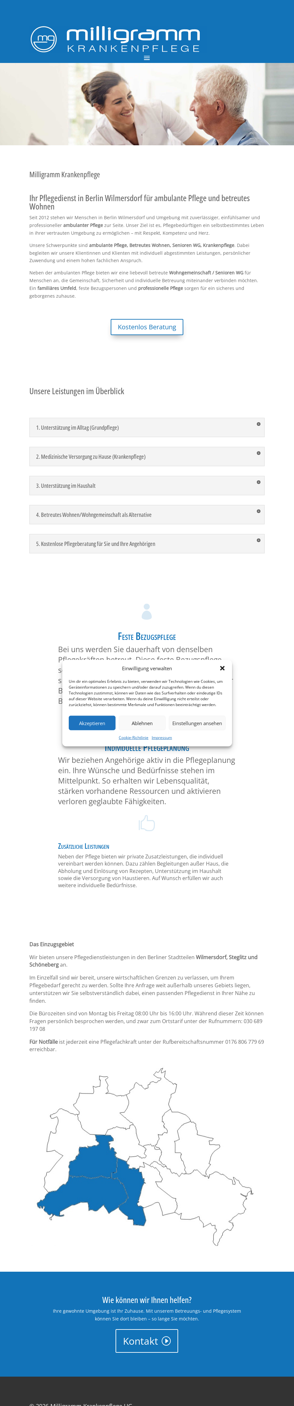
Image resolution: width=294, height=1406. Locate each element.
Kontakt (140, 1341)
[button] (222, 668)
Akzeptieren (92, 723)
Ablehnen (142, 723)
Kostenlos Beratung (147, 327)
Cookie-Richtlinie (133, 737)
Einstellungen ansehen (197, 723)
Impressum (162, 737)
